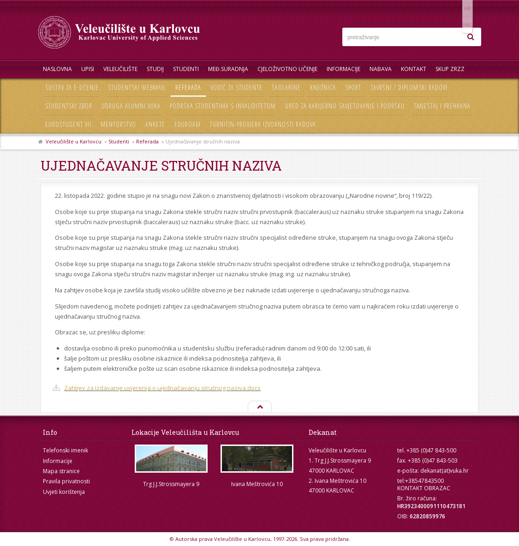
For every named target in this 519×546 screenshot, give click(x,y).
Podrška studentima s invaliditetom (223, 105)
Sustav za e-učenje (72, 87)
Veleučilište (120, 69)
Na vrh (259, 407)
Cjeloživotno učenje (287, 69)
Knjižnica (323, 87)
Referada (188, 87)
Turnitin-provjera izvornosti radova (263, 124)
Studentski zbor (68, 105)
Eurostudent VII (68, 124)
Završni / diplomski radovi (408, 87)
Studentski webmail (137, 87)
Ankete (155, 124)
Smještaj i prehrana (442, 105)
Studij (155, 69)
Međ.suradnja (228, 69)
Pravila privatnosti (66, 481)
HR (452, 8)
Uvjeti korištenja (64, 492)
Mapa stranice (61, 471)
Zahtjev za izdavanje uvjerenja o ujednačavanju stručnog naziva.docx (162, 388)
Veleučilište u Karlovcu (73, 141)
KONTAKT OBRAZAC (423, 488)
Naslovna (57, 69)
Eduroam (187, 124)
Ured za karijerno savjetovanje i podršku (345, 105)
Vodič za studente (236, 87)
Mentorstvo (118, 124)
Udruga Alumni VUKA (131, 105)
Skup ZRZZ (450, 69)
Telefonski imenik (65, 450)
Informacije (343, 69)
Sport (353, 87)
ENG (471, 8)
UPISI (87, 69)
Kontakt (413, 69)
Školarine (286, 87)
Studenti (186, 69)
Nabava (381, 69)
